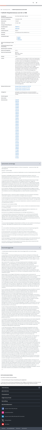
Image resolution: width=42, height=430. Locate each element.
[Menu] (36, 3)
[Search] (33, 3)
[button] (21, 164)
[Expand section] (39, 388)
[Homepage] (1, 9)
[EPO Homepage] (7, 2)
